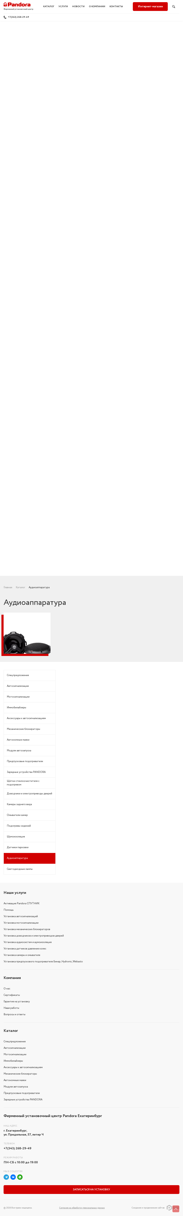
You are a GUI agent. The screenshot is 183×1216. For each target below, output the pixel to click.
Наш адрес (10, 1126)
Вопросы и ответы (14, 1014)
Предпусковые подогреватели (25, 761)
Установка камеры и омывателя (22, 955)
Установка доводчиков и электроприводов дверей (34, 936)
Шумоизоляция (16, 836)
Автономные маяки (18, 740)
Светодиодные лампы (20, 869)
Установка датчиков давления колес (25, 948)
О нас (7, 988)
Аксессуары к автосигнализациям (26, 718)
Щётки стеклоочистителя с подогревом (23, 782)
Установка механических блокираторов (27, 929)
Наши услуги (15, 893)
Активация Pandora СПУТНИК (21, 903)
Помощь (9, 910)
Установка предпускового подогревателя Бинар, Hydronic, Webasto (43, 961)
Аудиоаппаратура (17, 858)
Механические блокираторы (23, 729)
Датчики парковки (17, 847)
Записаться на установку (91, 1189)
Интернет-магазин (150, 6)
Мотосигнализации (18, 697)
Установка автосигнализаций (21, 916)
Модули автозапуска (19, 750)
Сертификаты (12, 995)
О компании (97, 6)
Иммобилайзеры (16, 707)
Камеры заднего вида (19, 804)
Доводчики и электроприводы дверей (29, 793)
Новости (78, 6)
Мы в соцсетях (13, 1171)
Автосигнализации (18, 686)
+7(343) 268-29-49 (18, 17)
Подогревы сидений (19, 826)
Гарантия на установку (17, 1001)
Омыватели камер (17, 815)
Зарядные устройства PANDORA (26, 772)
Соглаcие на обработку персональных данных (82, 1207)
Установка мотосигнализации (21, 923)
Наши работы (11, 1008)
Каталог (48, 6)
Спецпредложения (18, 675)
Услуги (63, 6)
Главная (8, 587)
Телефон (9, 1143)
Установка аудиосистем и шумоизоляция (28, 942)
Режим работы (13, 1157)
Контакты (116, 6)
